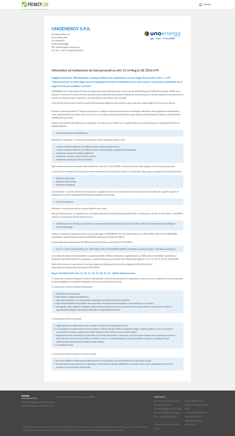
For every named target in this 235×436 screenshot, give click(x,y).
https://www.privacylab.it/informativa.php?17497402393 (75, 267)
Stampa (205, 4)
